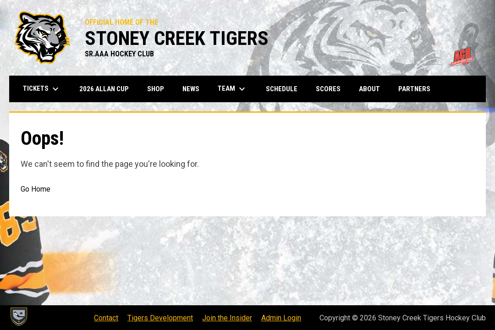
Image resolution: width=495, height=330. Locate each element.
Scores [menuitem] (328, 89)
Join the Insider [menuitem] (227, 318)
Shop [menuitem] (159, 88)
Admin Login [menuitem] (281, 318)
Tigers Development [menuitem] (160, 318)
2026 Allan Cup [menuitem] (104, 89)
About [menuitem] (369, 89)
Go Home (35, 189)
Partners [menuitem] (414, 89)
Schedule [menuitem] (281, 89)
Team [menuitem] (233, 88)
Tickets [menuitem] (42, 88)
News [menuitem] (190, 89)
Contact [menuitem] (106, 318)
